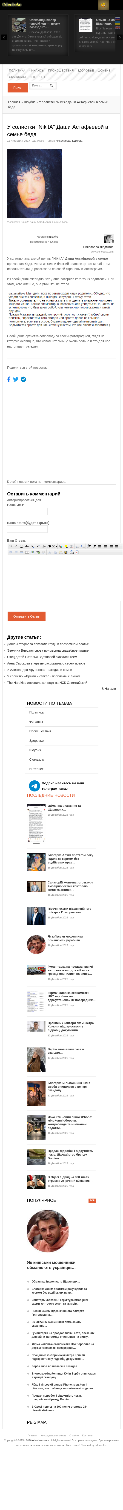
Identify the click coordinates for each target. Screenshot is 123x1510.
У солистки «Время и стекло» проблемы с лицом (43, 676)
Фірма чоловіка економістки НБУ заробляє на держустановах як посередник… (72, 996)
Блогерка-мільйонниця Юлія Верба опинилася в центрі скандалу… (69, 1086)
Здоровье (85, 71)
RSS (103, 5)
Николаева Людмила (69, 140)
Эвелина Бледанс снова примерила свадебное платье (48, 650)
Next (120, 37)
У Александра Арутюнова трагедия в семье (39, 670)
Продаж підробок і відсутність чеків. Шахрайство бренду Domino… (70, 1154)
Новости (12, 5)
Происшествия (61, 71)
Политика (17, 71)
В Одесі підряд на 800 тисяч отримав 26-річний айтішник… (70, 1178)
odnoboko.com (40, 1440)
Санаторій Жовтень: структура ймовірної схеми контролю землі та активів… (70, 886)
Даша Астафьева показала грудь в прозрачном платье (48, 644)
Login (92, 5)
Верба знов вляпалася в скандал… (56, 1366)
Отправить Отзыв (26, 616)
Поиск (17, 87)
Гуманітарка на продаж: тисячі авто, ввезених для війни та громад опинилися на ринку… (70, 970)
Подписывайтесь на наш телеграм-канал (56, 786)
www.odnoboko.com (102, 251)
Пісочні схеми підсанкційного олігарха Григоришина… (70, 910)
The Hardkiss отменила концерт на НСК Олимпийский (47, 683)
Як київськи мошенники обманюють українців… (65, 938)
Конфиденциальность (53, 1435)
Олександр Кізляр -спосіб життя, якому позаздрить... (44, 23)
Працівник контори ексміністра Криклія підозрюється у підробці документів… (71, 1026)
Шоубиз (103, 71)
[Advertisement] (83, 166)
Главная (14, 102)
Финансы (37, 71)
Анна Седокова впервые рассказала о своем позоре (46, 663)
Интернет (37, 77)
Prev (4, 37)
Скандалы (17, 77)
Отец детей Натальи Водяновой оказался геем (42, 657)
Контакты (87, 1435)
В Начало (109, 688)
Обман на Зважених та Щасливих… (64, 807)
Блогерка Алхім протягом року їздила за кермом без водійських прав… (70, 858)
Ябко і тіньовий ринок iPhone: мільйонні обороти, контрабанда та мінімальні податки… (70, 1122)
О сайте (74, 1435)
